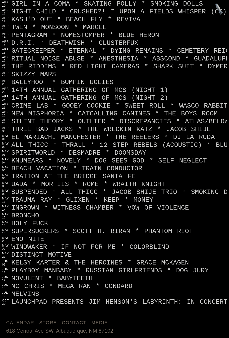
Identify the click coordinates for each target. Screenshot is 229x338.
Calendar (20, 322)
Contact (74, 322)
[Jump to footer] (219, 9)
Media (99, 322)
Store (48, 322)
